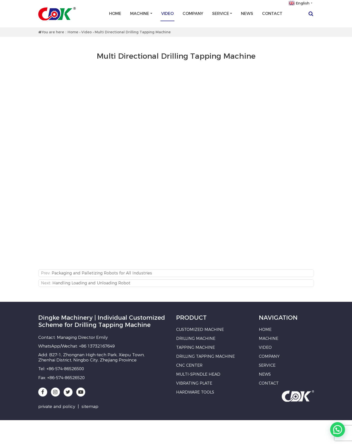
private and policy (56, 406)
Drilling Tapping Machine (205, 356)
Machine (139, 13)
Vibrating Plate (194, 383)
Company (193, 13)
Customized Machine (200, 329)
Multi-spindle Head (198, 374)
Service (220, 13)
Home (115, 13)
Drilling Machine (195, 338)
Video (167, 13)
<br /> (176, 166)
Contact (272, 13)
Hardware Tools (195, 392)
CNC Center (189, 365)
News (247, 13)
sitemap (89, 406)
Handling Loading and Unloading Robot (91, 283)
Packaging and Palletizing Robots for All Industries (102, 273)
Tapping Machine (195, 347)
